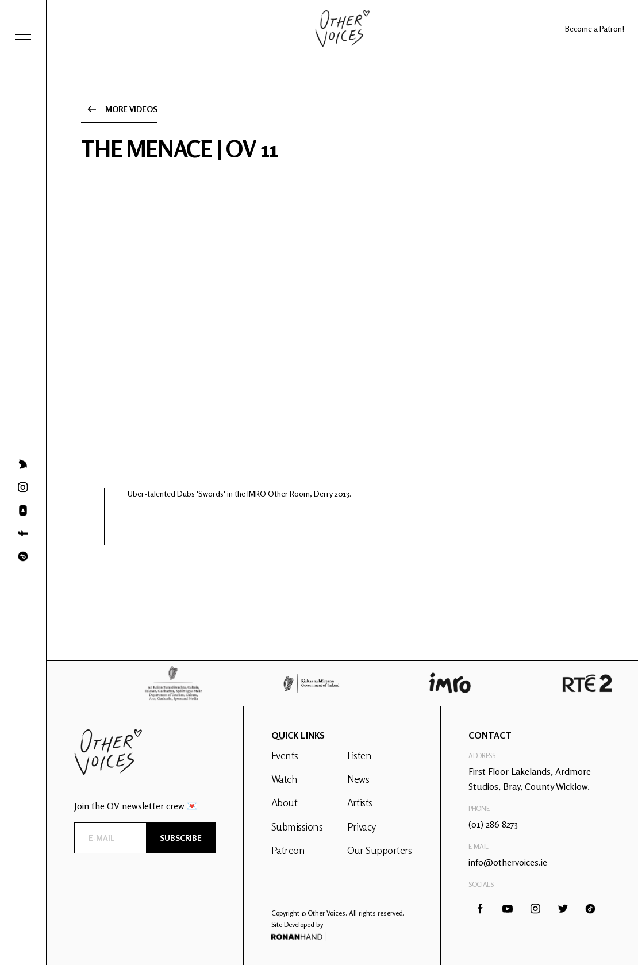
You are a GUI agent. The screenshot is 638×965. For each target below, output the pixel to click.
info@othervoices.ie (507, 862)
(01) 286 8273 (493, 824)
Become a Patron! (594, 28)
